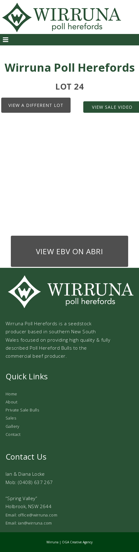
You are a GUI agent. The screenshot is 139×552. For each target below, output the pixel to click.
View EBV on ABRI (69, 251)
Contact (13, 434)
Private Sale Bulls (22, 410)
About (11, 402)
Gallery (13, 426)
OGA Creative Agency (77, 542)
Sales (11, 418)
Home (11, 394)
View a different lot (35, 105)
